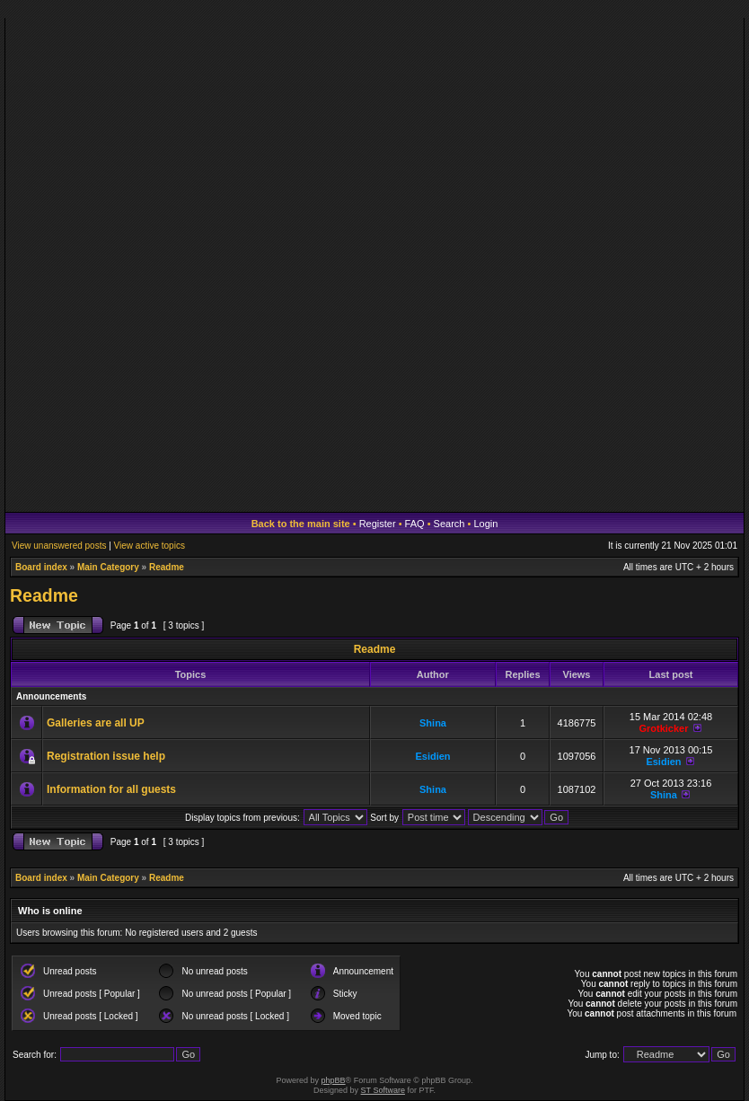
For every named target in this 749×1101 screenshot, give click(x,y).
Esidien (432, 756)
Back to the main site (300, 523)
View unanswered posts (59, 545)
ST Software (383, 1090)
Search (449, 523)
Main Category (108, 567)
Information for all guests (111, 789)
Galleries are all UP (96, 723)
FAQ (415, 523)
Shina (432, 723)
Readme (166, 567)
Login (485, 523)
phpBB (334, 1080)
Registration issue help (106, 756)
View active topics (149, 545)
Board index (41, 567)
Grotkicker (663, 728)
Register (377, 523)
